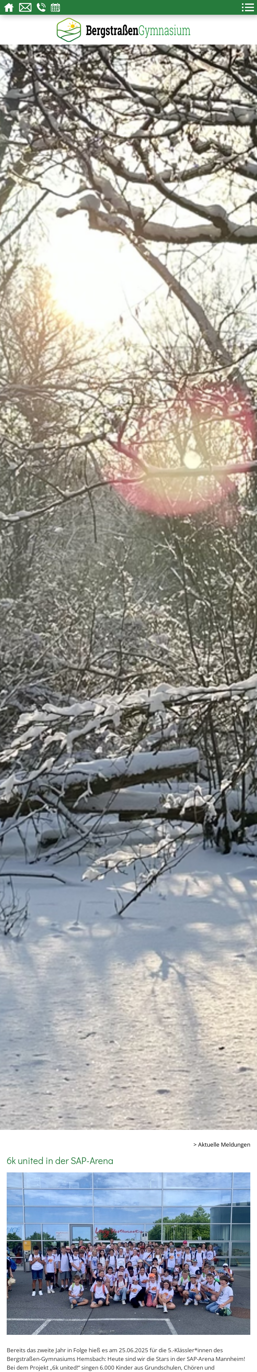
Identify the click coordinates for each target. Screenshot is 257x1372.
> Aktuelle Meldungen (221, 1144)
